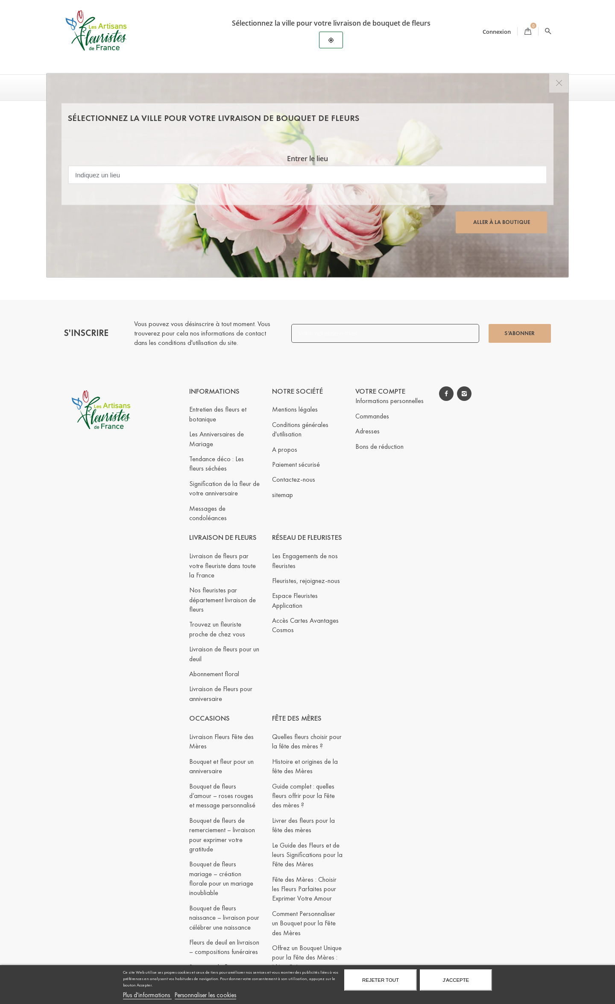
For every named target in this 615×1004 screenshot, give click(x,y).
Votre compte (380, 390)
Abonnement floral (214, 674)
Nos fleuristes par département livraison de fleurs (222, 599)
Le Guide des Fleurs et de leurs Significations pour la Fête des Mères (307, 854)
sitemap (282, 495)
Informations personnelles (389, 401)
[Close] (558, 83)
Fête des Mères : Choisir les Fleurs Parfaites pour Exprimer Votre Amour (304, 889)
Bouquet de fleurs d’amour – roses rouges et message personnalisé (222, 795)
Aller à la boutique (501, 222)
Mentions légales (295, 409)
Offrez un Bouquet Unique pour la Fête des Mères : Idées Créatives (307, 957)
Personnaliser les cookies (205, 995)
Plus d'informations (147, 995)
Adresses (367, 431)
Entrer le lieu (307, 158)
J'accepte (455, 980)
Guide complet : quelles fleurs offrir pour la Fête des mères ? (303, 795)
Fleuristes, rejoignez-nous (306, 581)
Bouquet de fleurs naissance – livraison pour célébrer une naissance (224, 917)
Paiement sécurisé (296, 464)
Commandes (372, 416)
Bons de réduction (379, 446)
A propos (284, 449)
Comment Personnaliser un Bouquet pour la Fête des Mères (304, 923)
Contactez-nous (293, 479)
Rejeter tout (380, 980)
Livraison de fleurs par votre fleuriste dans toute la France (222, 565)
